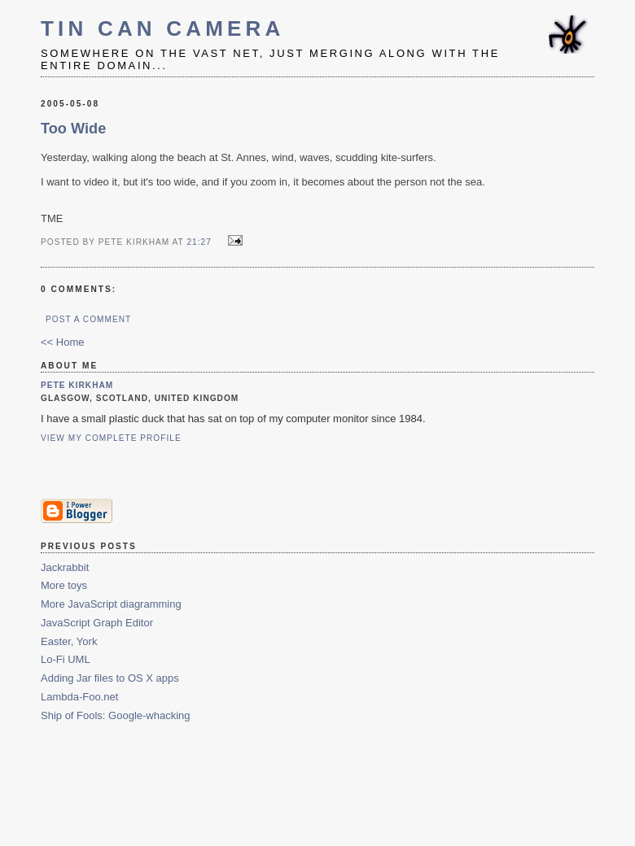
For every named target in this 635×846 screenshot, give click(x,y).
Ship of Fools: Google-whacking (115, 715)
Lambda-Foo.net (79, 697)
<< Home (62, 342)
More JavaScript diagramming (111, 604)
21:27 (198, 242)
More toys (64, 585)
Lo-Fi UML (65, 659)
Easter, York (69, 641)
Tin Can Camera (163, 28)
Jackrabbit (65, 567)
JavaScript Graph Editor (97, 623)
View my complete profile (111, 438)
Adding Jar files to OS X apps (110, 678)
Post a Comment (88, 319)
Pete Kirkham (77, 385)
